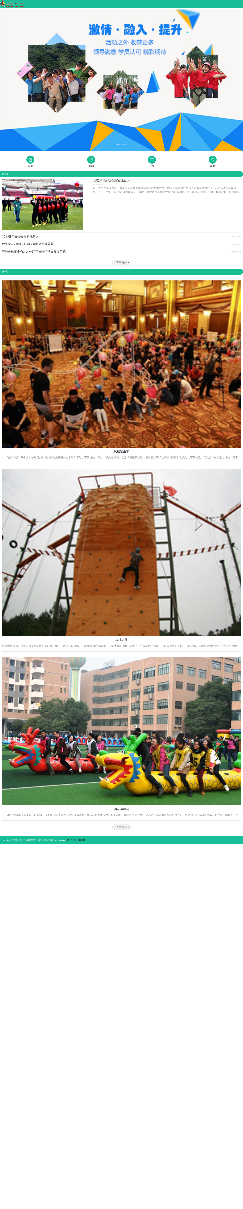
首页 (30, 166)
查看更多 (121, 262)
